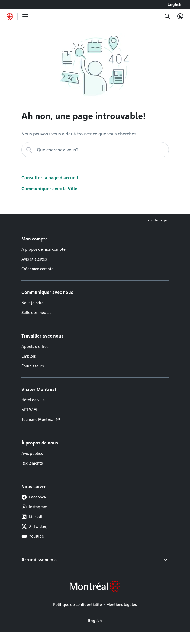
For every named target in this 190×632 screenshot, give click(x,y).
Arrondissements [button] (39, 559)
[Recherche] (167, 16)
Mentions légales (121, 604)
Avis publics (32, 453)
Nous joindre (32, 303)
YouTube (32, 536)
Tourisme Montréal (37, 419)
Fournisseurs (32, 366)
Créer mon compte (37, 269)
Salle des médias (36, 312)
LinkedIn (32, 516)
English (174, 4)
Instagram (34, 507)
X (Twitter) (34, 526)
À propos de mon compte (43, 249)
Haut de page (156, 220)
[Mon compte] (180, 16)
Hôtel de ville (33, 400)
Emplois (28, 356)
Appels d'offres (35, 346)
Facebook (33, 497)
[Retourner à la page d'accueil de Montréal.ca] (9, 16)
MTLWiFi (29, 410)
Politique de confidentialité (77, 604)
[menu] (25, 16)
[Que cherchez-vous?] (95, 149)
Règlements (32, 463)
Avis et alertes (34, 259)
